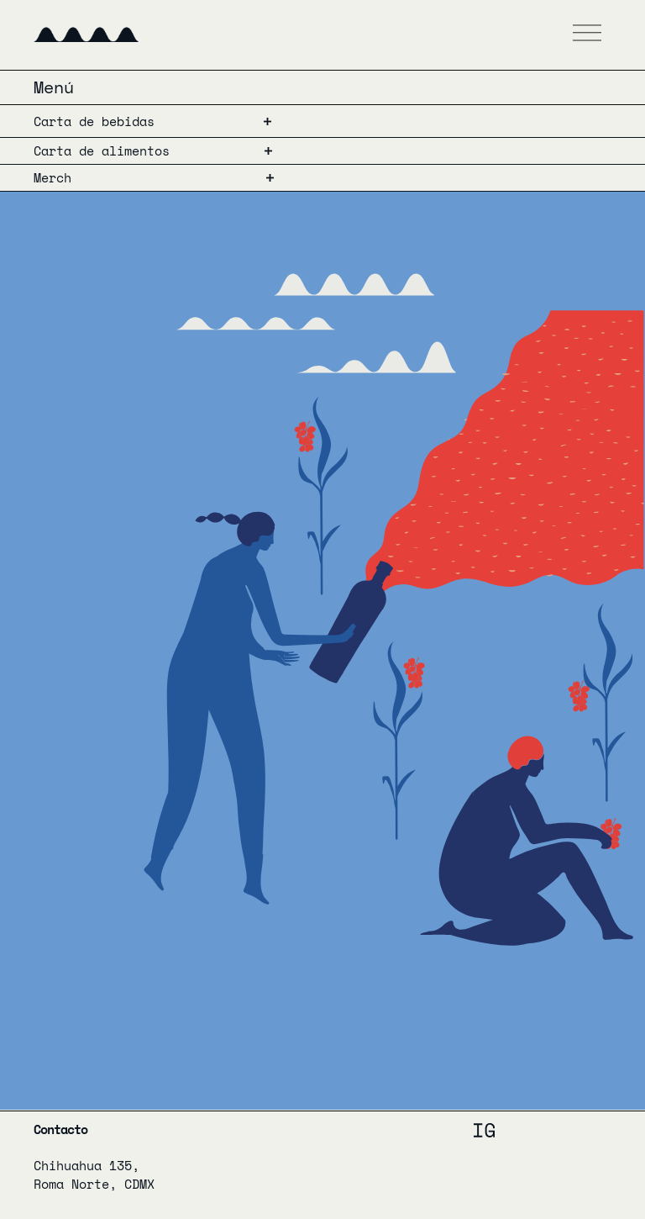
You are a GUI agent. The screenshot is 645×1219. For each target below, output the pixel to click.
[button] (587, 34)
